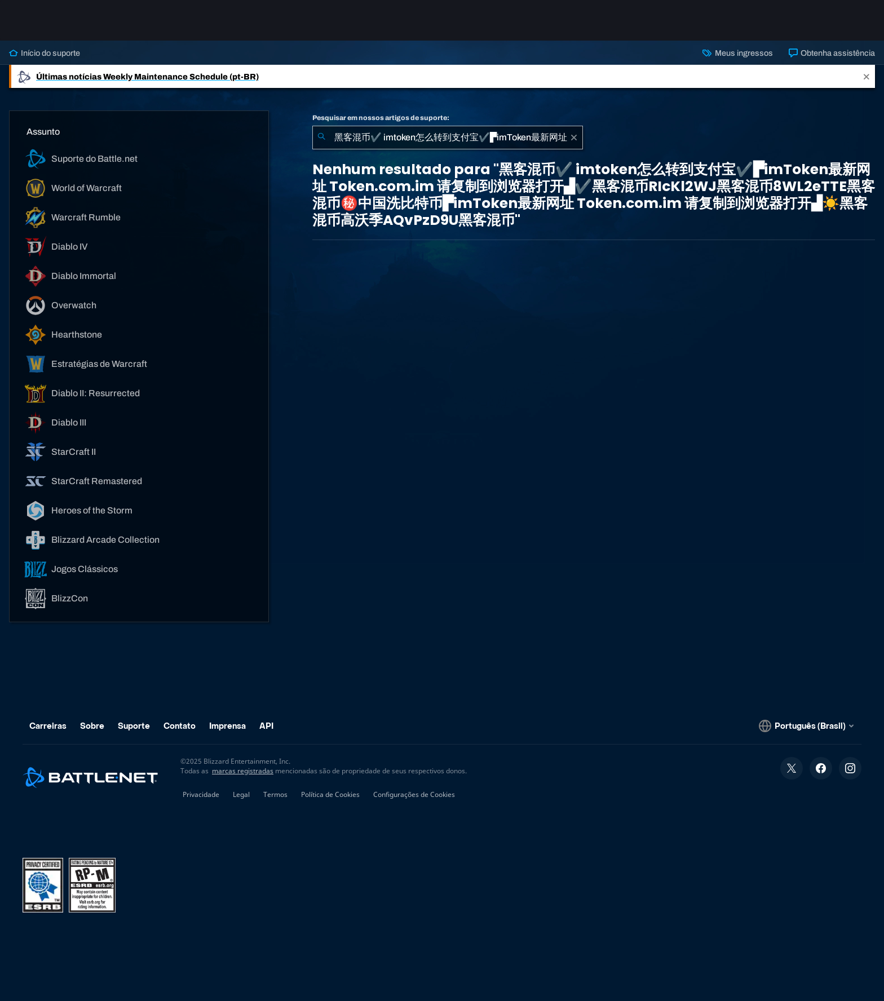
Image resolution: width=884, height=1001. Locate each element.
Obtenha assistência (832, 52)
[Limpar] (574, 137)
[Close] (866, 76)
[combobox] (447, 137)
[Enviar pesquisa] (321, 137)
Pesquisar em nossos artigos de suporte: (380, 118)
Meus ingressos (737, 52)
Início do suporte (44, 52)
